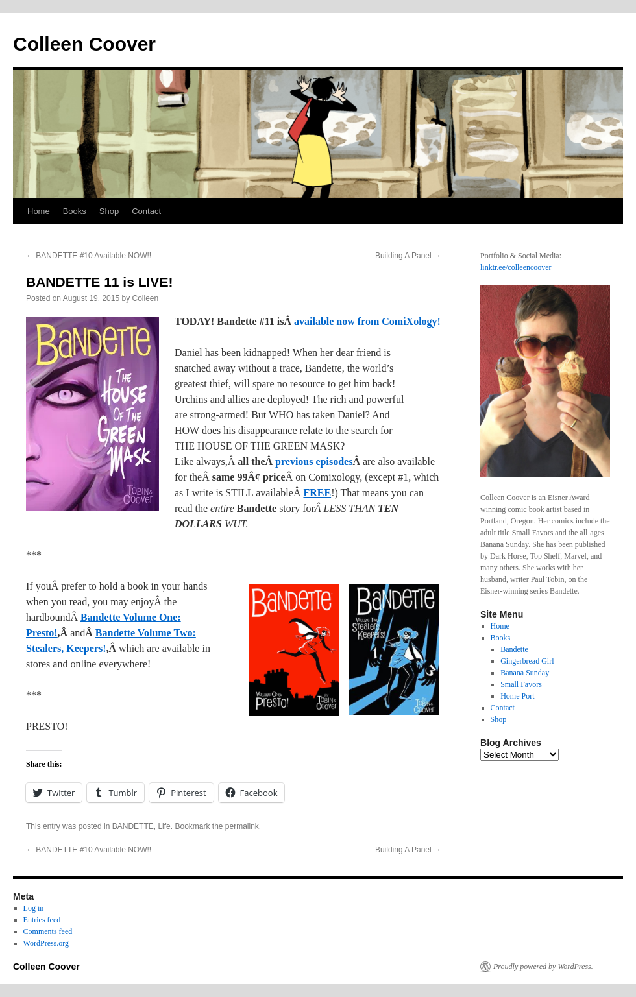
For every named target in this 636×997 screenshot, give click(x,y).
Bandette (514, 649)
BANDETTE (133, 826)
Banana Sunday (524, 672)
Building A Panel (408, 255)
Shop (109, 211)
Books (74, 211)
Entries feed (42, 919)
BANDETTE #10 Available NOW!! (88, 255)
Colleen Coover (84, 43)
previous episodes (313, 461)
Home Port (517, 696)
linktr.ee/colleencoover (516, 267)
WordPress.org (46, 943)
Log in (33, 908)
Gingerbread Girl (527, 661)
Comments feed (48, 931)
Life (164, 826)
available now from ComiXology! (367, 321)
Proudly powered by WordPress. (543, 966)
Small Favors (521, 684)
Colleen (145, 298)
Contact (146, 211)
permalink (242, 826)
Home (38, 211)
